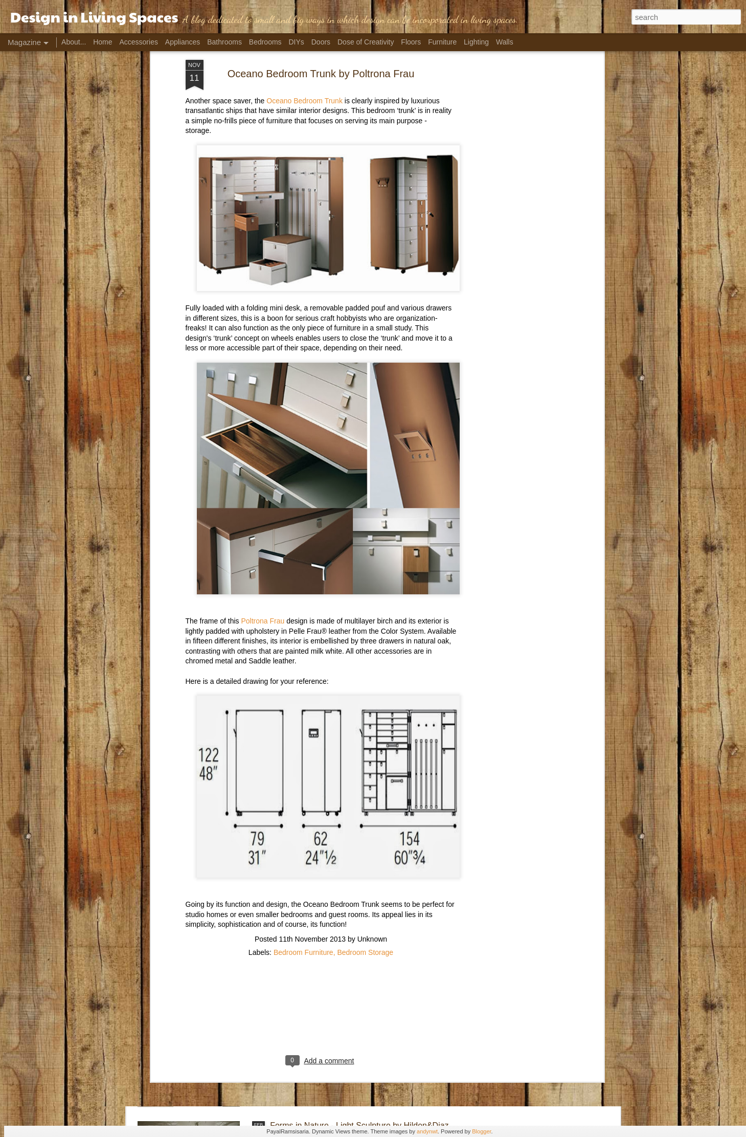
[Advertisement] (321, 928)
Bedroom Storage (365, 862)
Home (102, 42)
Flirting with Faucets (306, 1009)
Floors (411, 42)
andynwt (427, 1131)
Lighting (476, 42)
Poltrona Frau (262, 531)
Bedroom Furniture (303, 862)
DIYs (296, 42)
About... (73, 42)
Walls (504, 42)
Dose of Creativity (365, 42)
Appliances (182, 42)
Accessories (138, 42)
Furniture (442, 42)
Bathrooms (224, 42)
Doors (320, 42)
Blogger (481, 1131)
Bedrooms (265, 42)
